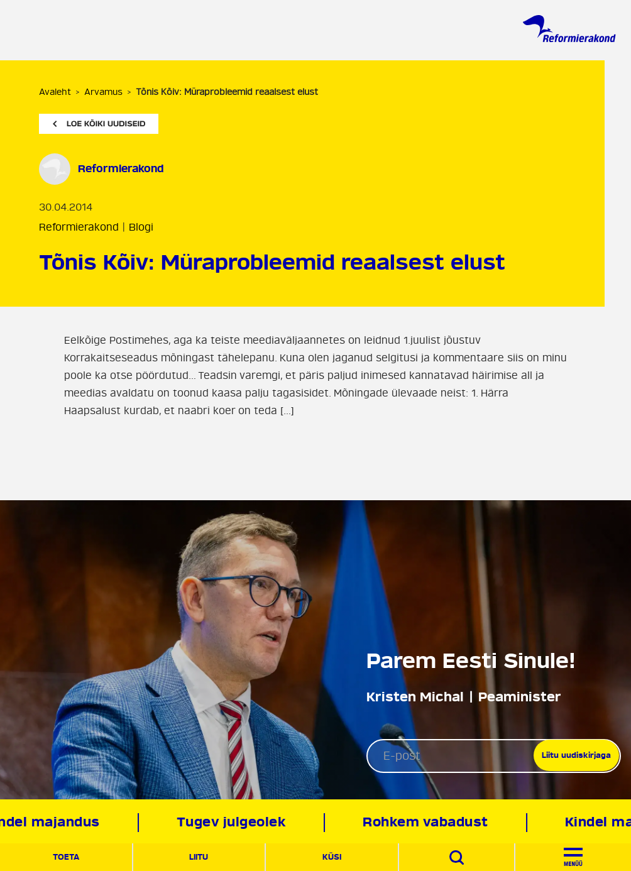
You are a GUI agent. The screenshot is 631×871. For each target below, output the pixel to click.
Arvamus (103, 92)
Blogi (141, 227)
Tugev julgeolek (234, 822)
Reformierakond (79, 227)
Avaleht (55, 92)
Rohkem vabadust (428, 822)
